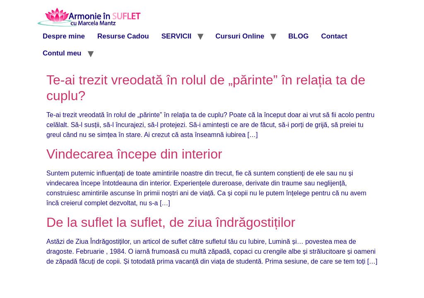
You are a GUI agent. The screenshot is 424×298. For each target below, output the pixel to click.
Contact (334, 36)
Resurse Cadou (123, 36)
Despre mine (64, 36)
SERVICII (176, 36)
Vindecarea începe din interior (134, 154)
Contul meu (62, 53)
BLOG (298, 36)
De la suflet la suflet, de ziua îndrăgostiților (170, 222)
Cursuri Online (239, 36)
